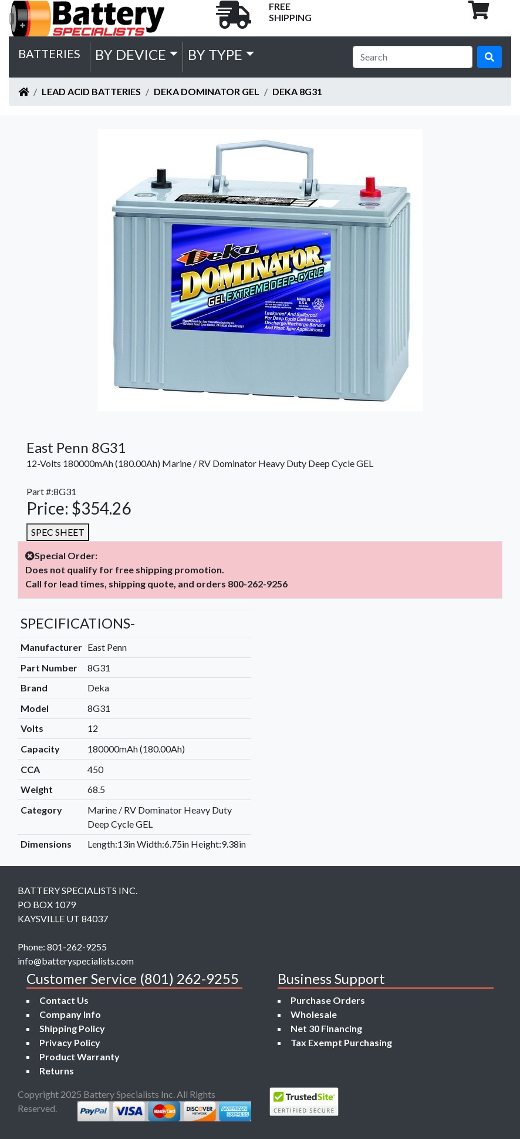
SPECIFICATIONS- (78, 622)
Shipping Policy (72, 1028)
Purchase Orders (328, 1000)
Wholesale (314, 1014)
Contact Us (64, 1000)
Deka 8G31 (297, 91)
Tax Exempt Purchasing (341, 1042)
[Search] (412, 57)
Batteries (49, 53)
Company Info (70, 1014)
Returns (56, 1070)
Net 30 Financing (326, 1028)
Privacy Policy (69, 1042)
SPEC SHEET (58, 531)
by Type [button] (215, 54)
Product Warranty (79, 1056)
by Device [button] (130, 54)
